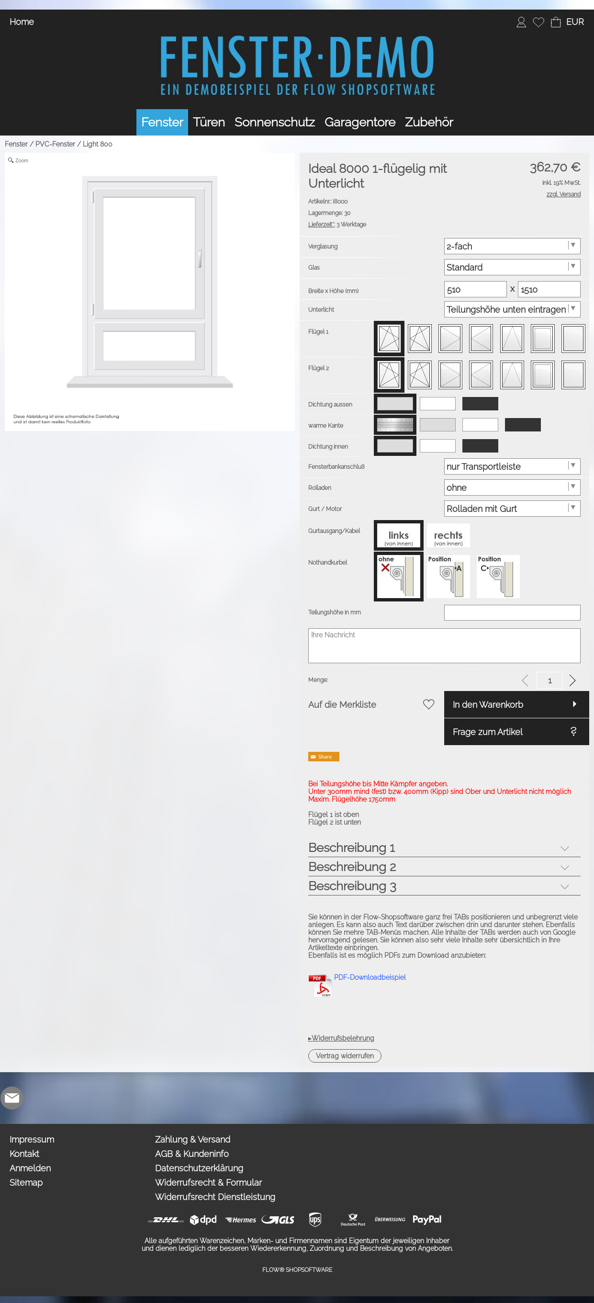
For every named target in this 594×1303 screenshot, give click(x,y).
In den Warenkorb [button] (488, 705)
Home (22, 22)
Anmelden (30, 1168)
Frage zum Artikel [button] (488, 732)
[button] (574, 22)
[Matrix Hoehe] (549, 289)
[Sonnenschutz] (275, 122)
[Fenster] (162, 122)
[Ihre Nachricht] (444, 645)
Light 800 (97, 144)
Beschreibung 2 (352, 867)
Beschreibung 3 (352, 886)
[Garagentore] (360, 122)
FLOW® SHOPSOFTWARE (297, 1270)
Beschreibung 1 (351, 847)
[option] (389, 338)
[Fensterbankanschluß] (512, 466)
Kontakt (24, 1154)
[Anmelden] (521, 22)
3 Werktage (337, 224)
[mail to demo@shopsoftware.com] (12, 1098)
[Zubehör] (429, 122)
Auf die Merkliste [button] (342, 705)
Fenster (16, 144)
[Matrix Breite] (475, 289)
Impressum (32, 1139)
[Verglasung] (512, 246)
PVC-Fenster (55, 144)
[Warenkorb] (555, 22)
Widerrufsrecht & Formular (208, 1183)
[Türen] (209, 122)
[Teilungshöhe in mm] (512, 613)
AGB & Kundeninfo (192, 1154)
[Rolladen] (512, 487)
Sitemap (26, 1183)
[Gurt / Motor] (512, 508)
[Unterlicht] (512, 309)
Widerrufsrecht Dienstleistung (215, 1197)
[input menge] (550, 680)
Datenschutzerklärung (199, 1168)
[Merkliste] (538, 22)
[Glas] (512, 267)
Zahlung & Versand (192, 1139)
